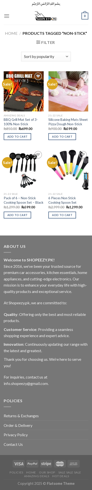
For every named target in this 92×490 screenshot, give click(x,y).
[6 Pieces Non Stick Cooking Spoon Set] (68, 170)
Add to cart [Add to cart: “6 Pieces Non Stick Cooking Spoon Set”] (62, 215)
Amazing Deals (36, 476)
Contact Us (13, 444)
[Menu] (7, 16)
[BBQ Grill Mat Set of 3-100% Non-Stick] (24, 91)
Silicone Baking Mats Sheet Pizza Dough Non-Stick (68, 122)
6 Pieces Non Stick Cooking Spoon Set (62, 200)
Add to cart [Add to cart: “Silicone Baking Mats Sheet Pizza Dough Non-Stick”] (62, 136)
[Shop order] (46, 56)
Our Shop (47, 472)
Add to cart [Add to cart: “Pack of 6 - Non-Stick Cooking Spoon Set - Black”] (17, 215)
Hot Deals (60, 476)
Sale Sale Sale (69, 472)
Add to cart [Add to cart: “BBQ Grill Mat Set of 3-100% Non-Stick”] (17, 136)
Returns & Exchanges (21, 415)
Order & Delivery (18, 425)
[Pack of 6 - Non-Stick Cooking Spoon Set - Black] (24, 170)
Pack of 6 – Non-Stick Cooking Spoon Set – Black (23, 200)
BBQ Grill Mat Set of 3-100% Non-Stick (21, 122)
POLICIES (16, 472)
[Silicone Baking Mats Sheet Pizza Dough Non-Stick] (68, 91)
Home (11, 33)
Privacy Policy (16, 434)
